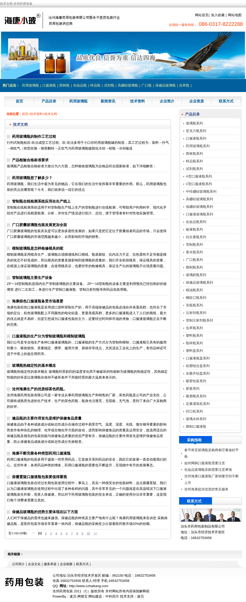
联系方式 (226, 101)
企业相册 (66, 564)
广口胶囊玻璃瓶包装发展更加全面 (39, 225)
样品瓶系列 (194, 161)
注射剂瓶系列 (196, 313)
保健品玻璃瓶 (165, 85)
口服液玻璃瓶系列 (199, 214)
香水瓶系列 (194, 252)
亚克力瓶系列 (196, 131)
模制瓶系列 (194, 267)
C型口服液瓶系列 (199, 184)
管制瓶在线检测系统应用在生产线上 (41, 201)
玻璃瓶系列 (194, 123)
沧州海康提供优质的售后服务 (206, 489)
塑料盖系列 (194, 351)
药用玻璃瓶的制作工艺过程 (34, 136)
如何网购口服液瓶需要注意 (204, 463)
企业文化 (34, 564)
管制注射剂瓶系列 (199, 320)
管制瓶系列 (194, 244)
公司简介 (18, 564)
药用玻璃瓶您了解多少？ (32, 178)
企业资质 (196, 101)
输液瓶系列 (194, 229)
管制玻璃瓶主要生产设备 (32, 278)
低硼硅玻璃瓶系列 (199, 207)
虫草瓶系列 (194, 328)
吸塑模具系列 (196, 396)
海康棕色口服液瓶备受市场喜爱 (37, 301)
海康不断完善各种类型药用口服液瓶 (41, 453)
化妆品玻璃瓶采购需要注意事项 (208, 470)
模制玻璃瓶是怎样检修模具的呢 (37, 248)
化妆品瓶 (80, 85)
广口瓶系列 (194, 260)
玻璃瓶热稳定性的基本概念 (34, 365)
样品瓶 (95, 85)
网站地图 (235, 15)
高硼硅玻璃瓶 (128, 85)
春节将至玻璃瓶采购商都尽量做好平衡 (211, 453)
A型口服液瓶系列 (199, 176)
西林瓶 (64, 85)
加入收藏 (218, 15)
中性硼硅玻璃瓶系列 (201, 191)
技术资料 (137, 101)
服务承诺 (50, 564)
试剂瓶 (109, 85)
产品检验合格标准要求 (30, 160)
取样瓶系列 (194, 343)
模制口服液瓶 (196, 426)
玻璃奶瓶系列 (196, 275)
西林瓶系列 (194, 154)
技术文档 (50, 114)
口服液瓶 (49, 85)
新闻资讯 (108, 101)
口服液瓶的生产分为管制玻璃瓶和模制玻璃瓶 (48, 336)
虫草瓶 (184, 85)
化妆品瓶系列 (196, 222)
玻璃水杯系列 (196, 419)
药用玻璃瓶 (30, 85)
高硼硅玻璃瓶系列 (199, 199)
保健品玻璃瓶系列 (199, 282)
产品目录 (49, 101)
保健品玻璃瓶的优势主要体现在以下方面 (45, 512)
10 (88, 533)
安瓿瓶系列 (194, 305)
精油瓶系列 (194, 290)
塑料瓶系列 (194, 335)
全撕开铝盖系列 (198, 373)
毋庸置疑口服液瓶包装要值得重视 (39, 477)
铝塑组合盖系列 (198, 366)
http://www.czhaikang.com (88, 586)
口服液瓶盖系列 (198, 358)
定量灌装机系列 (198, 404)
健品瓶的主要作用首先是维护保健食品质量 (47, 418)
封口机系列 (194, 411)
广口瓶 (146, 85)
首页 (19, 101)
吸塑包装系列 (196, 381)
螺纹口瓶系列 (196, 298)
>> (95, 533)
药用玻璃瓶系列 (198, 146)
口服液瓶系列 (196, 138)
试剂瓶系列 (194, 169)
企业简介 (167, 101)
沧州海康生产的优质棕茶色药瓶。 (39, 389)
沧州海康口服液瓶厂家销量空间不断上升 (211, 479)
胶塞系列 (192, 389)
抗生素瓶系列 (196, 237)
